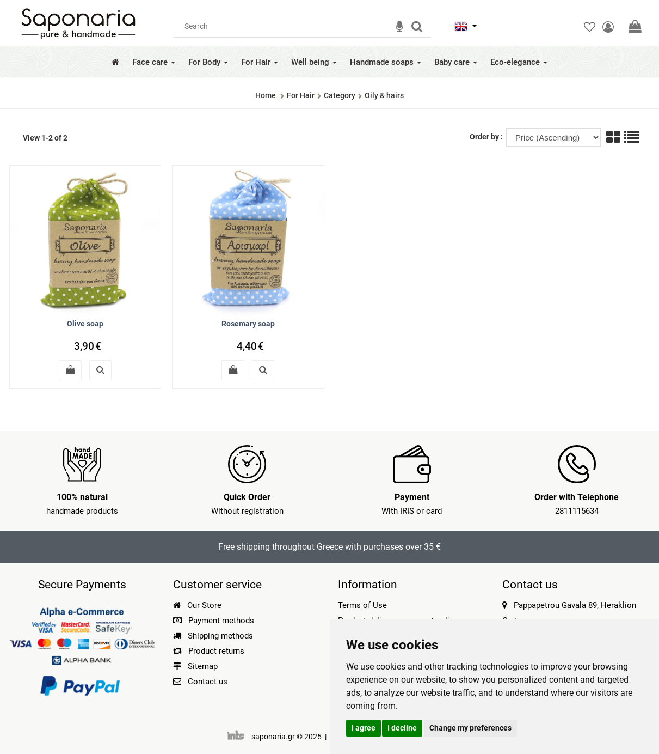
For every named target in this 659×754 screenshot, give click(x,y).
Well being (314, 62)
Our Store (197, 605)
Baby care (455, 62)
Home (265, 95)
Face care (153, 62)
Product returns (208, 651)
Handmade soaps (385, 62)
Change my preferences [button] (470, 727)
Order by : (487, 136)
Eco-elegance (518, 62)
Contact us (207, 681)
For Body (208, 62)
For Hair (259, 62)
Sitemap (195, 666)
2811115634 (577, 511)
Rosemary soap (248, 323)
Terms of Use (362, 605)
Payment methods (213, 620)
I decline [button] (402, 727)
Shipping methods (213, 636)
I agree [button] (363, 727)
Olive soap (85, 323)
